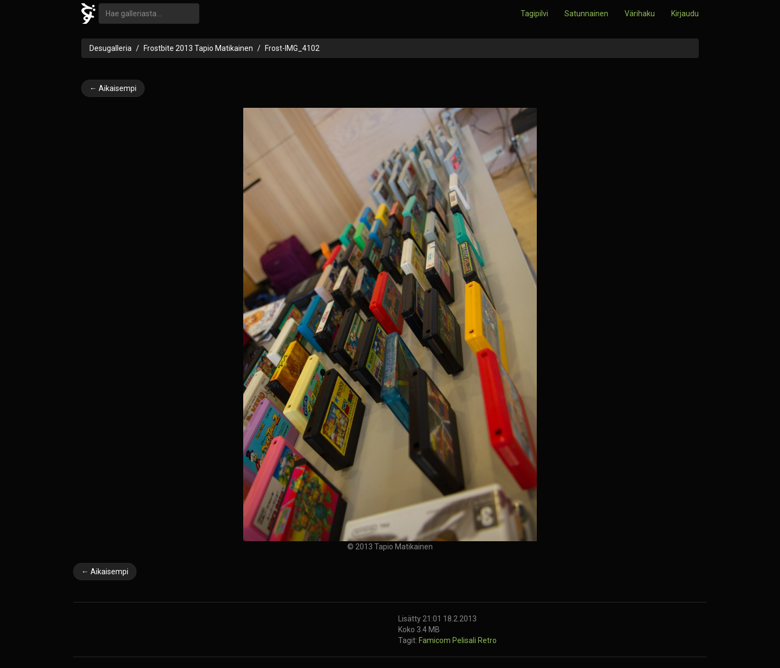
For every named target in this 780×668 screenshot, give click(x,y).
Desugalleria (110, 48)
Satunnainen (586, 13)
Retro (487, 640)
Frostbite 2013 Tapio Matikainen (198, 48)
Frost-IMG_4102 (292, 48)
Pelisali (465, 640)
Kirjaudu (685, 13)
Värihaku (640, 13)
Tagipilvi (534, 13)
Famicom (435, 640)
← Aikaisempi (112, 88)
